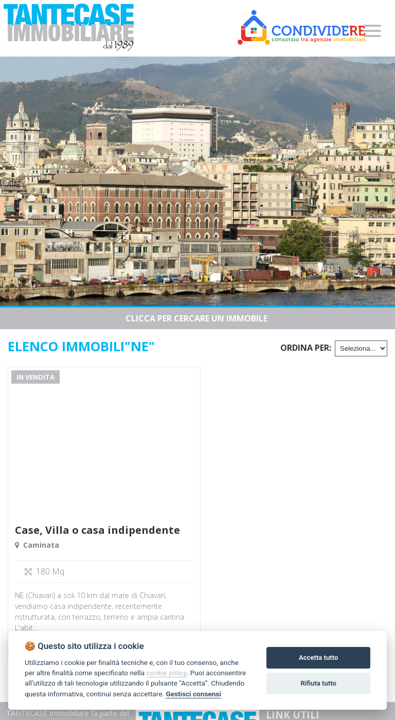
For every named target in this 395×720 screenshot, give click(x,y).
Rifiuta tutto (318, 683)
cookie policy (167, 673)
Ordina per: (305, 347)
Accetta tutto (318, 657)
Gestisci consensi (193, 694)
